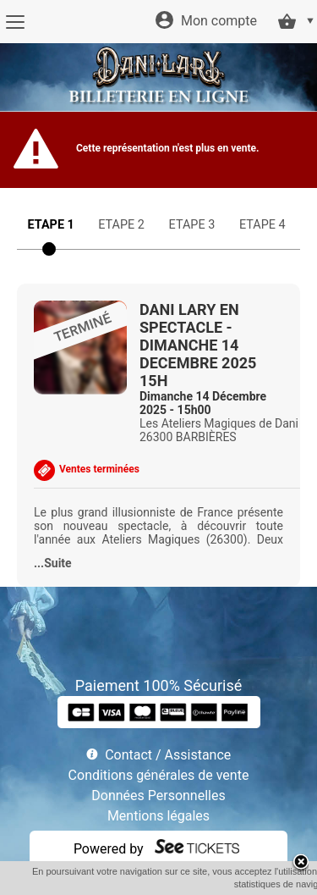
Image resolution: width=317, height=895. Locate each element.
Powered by (109, 849)
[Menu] (15, 22)
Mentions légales (158, 816)
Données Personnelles (158, 795)
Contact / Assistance (168, 755)
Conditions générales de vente (158, 775)
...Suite (53, 563)
